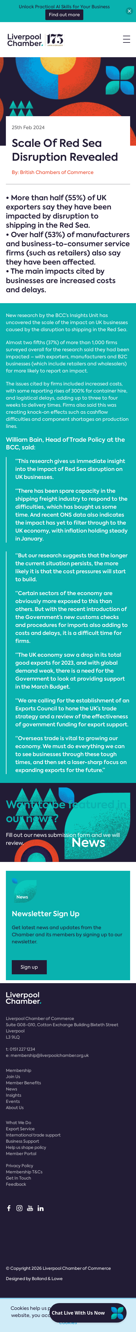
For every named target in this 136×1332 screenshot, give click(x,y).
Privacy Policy (19, 1165)
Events (13, 1101)
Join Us (13, 1076)
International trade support (33, 1135)
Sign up (29, 967)
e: (47, 1055)
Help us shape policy (26, 1147)
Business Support (22, 1141)
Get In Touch (18, 1178)
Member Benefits (23, 1082)
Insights (13, 1095)
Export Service (20, 1128)
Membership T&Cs (24, 1172)
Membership (18, 1070)
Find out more (64, 15)
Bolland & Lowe (47, 1278)
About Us (15, 1107)
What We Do (18, 1122)
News (11, 1089)
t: (20, 1049)
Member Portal (21, 1153)
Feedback (16, 1184)
